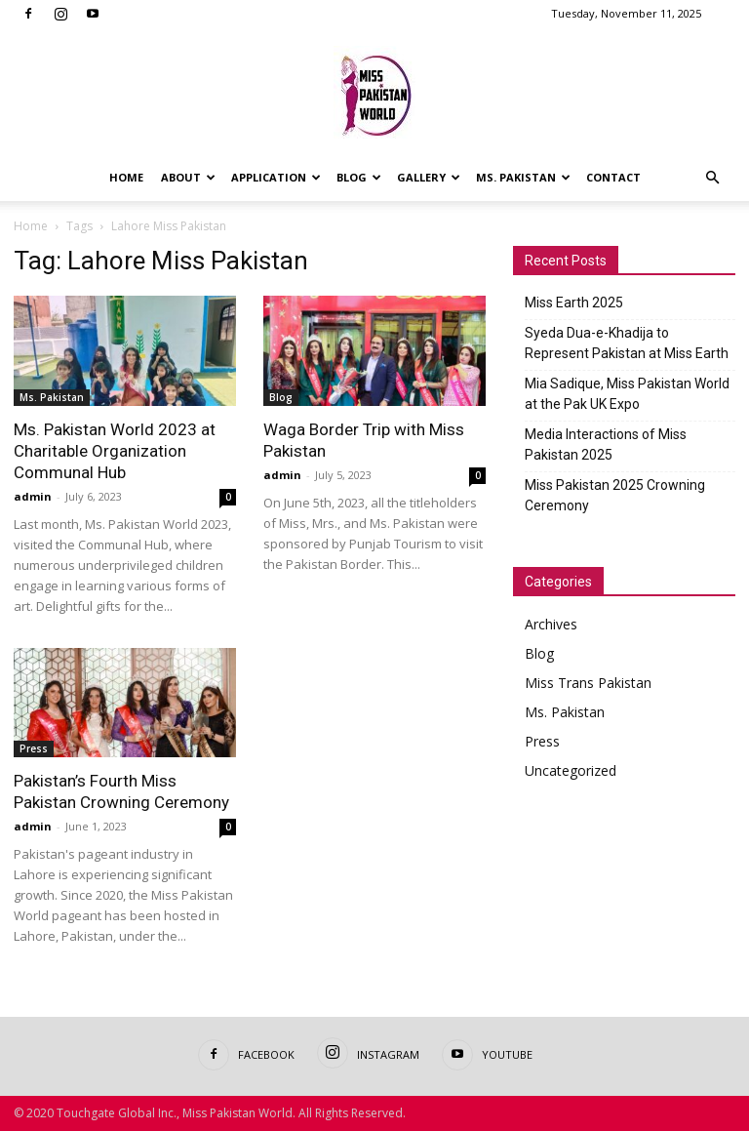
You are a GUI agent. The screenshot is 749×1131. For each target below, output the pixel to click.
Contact (613, 177)
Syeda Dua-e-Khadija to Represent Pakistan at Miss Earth (627, 343)
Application (276, 177)
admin (33, 496)
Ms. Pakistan (523, 177)
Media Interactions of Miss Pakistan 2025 (606, 444)
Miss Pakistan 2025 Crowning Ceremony (615, 495)
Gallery (428, 177)
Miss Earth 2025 (574, 302)
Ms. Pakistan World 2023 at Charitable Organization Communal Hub (115, 451)
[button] (712, 178)
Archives (551, 624)
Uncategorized (570, 770)
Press (34, 748)
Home (126, 177)
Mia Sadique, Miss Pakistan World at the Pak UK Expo (627, 394)
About (188, 177)
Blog (358, 177)
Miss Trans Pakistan (588, 682)
